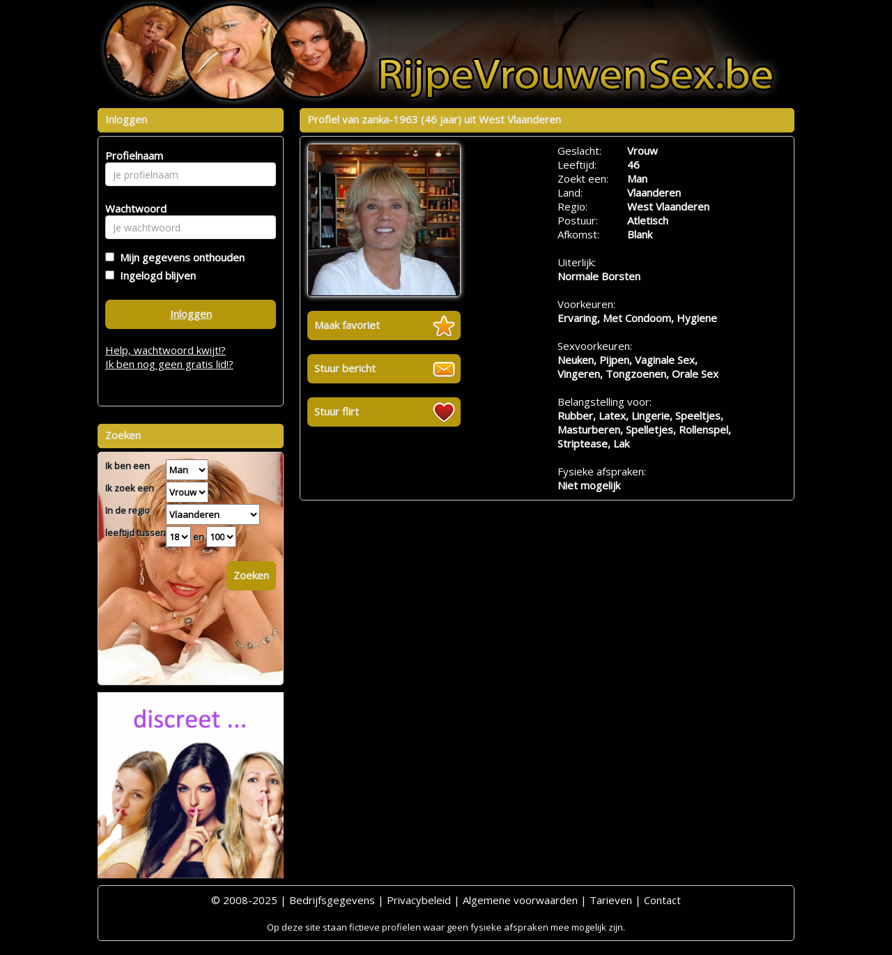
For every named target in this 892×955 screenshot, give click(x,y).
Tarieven (611, 900)
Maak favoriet (347, 325)
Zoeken (251, 575)
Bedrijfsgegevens (332, 900)
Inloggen (191, 314)
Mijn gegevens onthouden (179, 257)
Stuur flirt (336, 411)
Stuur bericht (345, 368)
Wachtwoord (132, 208)
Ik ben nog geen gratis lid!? (169, 364)
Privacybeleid (419, 900)
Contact (662, 900)
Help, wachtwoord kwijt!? (165, 350)
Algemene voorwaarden (520, 900)
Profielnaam (132, 155)
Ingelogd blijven (155, 275)
